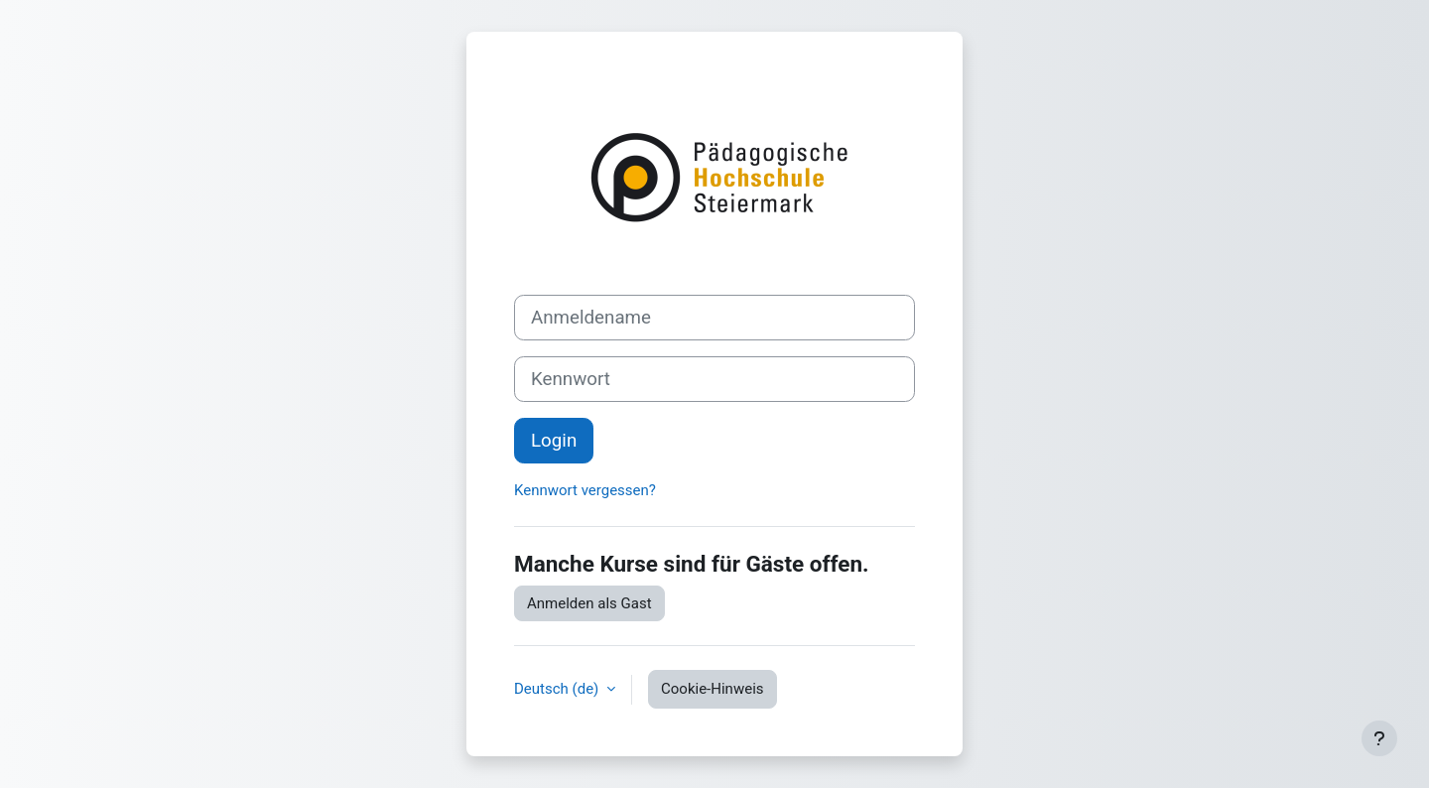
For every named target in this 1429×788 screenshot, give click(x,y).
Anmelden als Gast (589, 603)
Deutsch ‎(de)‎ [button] (558, 689)
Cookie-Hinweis (712, 689)
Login (554, 441)
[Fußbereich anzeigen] (1379, 738)
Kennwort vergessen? (585, 490)
